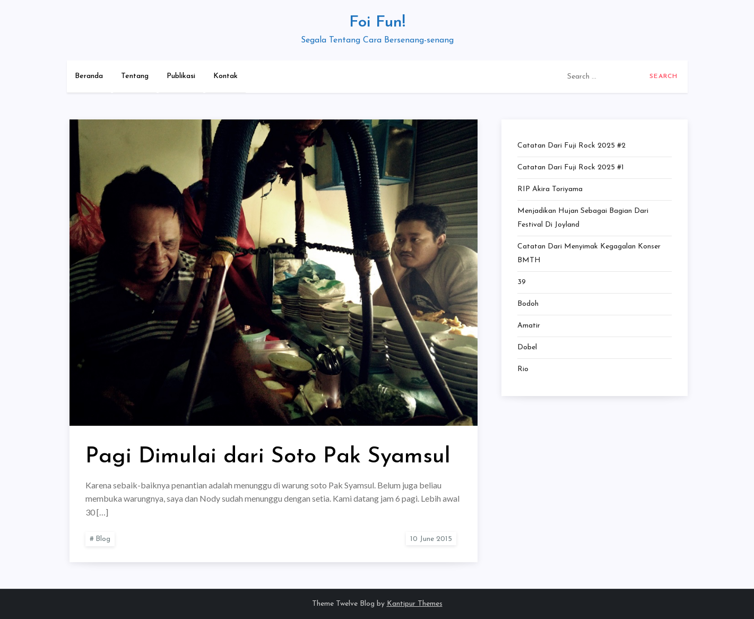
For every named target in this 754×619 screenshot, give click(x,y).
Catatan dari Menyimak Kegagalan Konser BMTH (589, 253)
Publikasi (181, 76)
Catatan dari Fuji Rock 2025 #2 (571, 146)
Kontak (225, 76)
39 (521, 282)
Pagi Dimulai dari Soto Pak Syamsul (267, 456)
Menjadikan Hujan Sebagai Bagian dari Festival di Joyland (582, 218)
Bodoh (528, 304)
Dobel (527, 347)
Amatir (528, 326)
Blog (103, 539)
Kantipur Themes (415, 604)
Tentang (135, 76)
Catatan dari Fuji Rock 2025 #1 (570, 167)
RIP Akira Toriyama (550, 189)
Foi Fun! (377, 22)
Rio (522, 369)
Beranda (89, 76)
